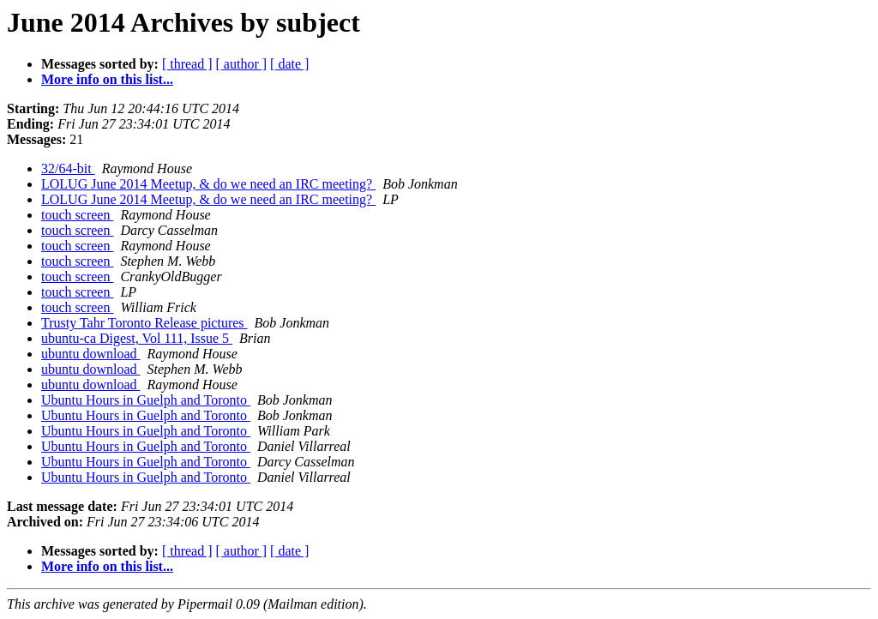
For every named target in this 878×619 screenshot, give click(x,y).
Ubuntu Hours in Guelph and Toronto (145, 400)
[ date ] (289, 64)
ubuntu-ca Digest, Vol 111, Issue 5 (136, 338)
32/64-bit (68, 168)
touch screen (77, 214)
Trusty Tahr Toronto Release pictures (144, 323)
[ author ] (242, 64)
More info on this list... (107, 79)
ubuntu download (91, 353)
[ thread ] (187, 64)
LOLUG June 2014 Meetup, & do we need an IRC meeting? (208, 184)
